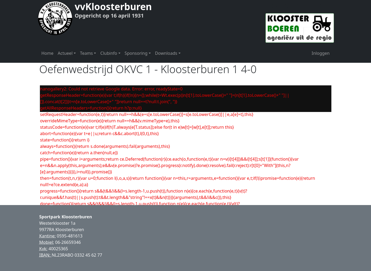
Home (47, 53)
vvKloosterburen (113, 6)
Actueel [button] (65, 53)
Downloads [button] (166, 53)
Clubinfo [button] (108, 53)
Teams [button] (86, 53)
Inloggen (321, 53)
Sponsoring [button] (136, 53)
